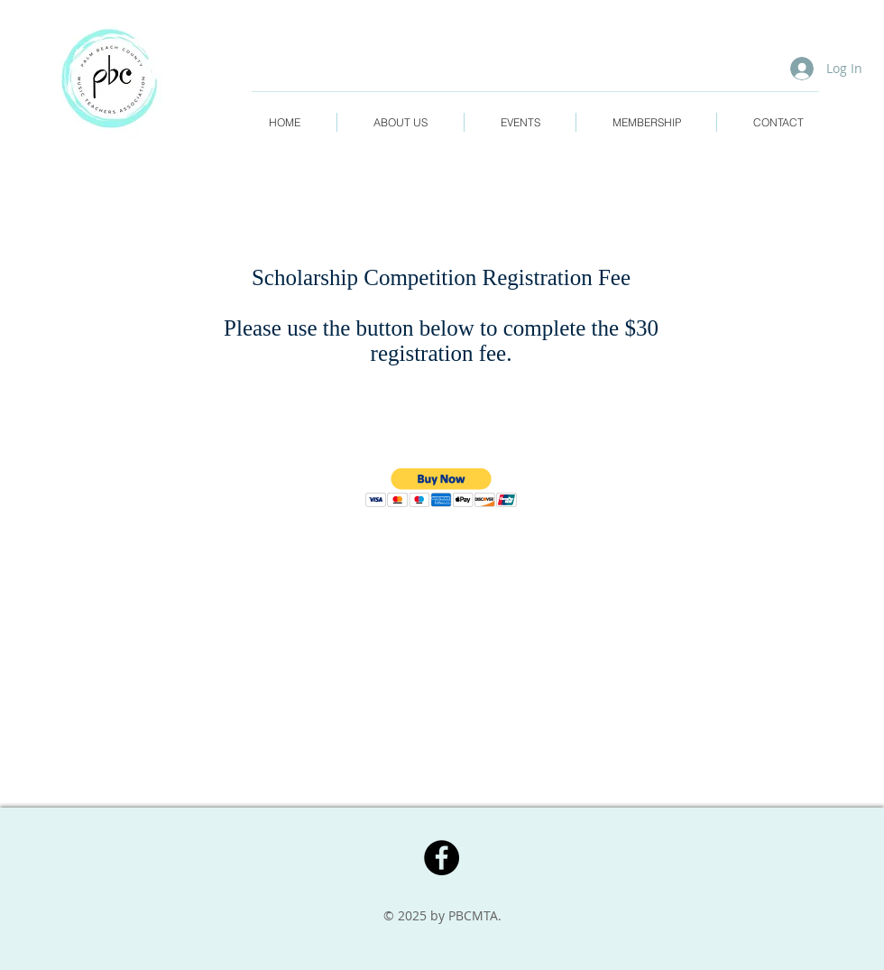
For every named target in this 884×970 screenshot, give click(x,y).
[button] (441, 488)
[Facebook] (441, 857)
